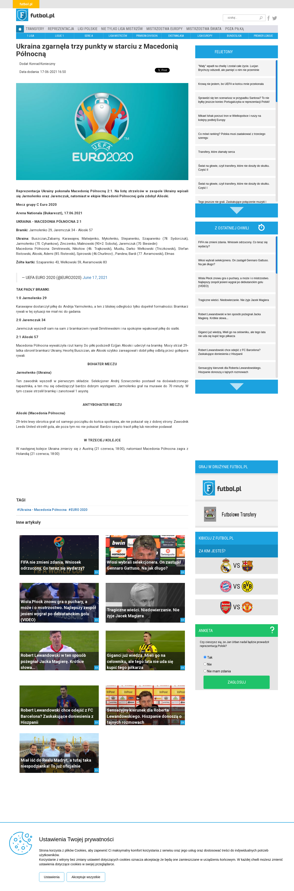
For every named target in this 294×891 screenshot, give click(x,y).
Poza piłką (234, 29)
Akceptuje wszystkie (85, 877)
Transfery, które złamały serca (216, 151)
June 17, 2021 (95, 277)
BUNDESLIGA (234, 35)
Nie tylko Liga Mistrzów (122, 29)
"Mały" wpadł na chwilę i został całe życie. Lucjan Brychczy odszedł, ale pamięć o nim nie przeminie (228, 68)
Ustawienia (51, 877)
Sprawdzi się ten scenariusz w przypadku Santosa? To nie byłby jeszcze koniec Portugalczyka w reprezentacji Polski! (234, 99)
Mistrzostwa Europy (164, 29)
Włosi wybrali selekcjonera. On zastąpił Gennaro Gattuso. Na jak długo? (233, 262)
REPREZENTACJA (61, 29)
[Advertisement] (236, 426)
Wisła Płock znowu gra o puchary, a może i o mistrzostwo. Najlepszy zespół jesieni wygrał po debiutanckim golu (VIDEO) (233, 282)
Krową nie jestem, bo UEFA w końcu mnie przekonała (231, 84)
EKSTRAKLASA (176, 35)
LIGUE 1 (59, 35)
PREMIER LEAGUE (263, 35)
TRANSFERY (35, 29)
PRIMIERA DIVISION (147, 35)
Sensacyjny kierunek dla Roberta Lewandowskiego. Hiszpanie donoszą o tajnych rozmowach (144, 716)
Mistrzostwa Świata (203, 29)
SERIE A (89, 35)
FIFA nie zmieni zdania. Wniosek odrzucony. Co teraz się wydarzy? (233, 244)
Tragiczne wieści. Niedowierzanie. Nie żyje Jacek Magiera (233, 300)
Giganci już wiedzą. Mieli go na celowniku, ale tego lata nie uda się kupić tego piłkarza (140, 661)
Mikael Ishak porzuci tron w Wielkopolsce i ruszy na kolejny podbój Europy (229, 117)
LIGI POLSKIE (87, 29)
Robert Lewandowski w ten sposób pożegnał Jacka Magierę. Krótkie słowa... (53, 661)
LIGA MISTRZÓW (118, 35)
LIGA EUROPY (205, 35)
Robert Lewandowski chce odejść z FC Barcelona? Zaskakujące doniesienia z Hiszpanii (57, 716)
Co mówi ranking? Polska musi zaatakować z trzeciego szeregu (231, 135)
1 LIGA (30, 35)
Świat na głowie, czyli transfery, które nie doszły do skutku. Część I (234, 185)
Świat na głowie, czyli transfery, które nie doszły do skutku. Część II (234, 167)
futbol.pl (26, 4)
